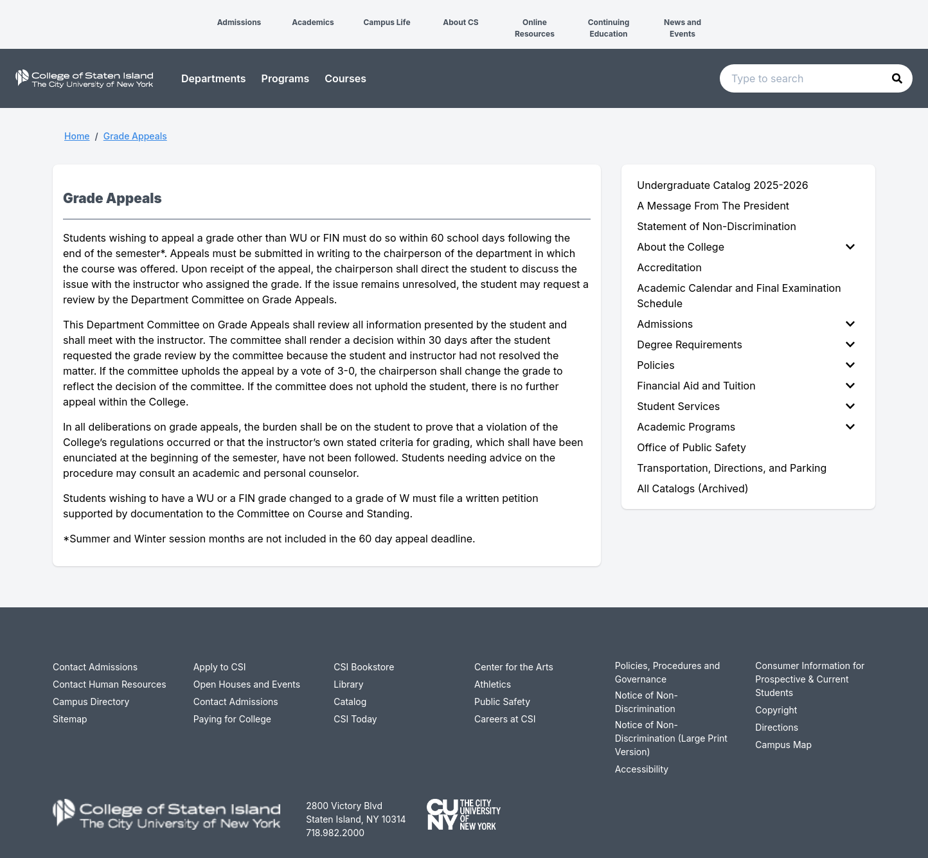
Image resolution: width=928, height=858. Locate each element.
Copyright (776, 709)
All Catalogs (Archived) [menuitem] (692, 488)
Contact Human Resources (109, 684)
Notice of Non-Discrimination (646, 702)
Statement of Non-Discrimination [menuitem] (716, 226)
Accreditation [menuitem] (669, 267)
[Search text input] (816, 78)
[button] (10, 11)
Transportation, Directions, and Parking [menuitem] (731, 467)
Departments (213, 78)
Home (77, 135)
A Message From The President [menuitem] (713, 205)
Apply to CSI (219, 666)
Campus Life (386, 22)
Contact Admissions (95, 666)
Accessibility (641, 769)
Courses (345, 78)
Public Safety (502, 701)
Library (348, 684)
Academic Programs (746, 426)
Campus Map (783, 744)
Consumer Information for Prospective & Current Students (809, 679)
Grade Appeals (135, 135)
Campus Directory (91, 701)
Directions (776, 727)
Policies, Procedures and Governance (667, 672)
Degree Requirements (746, 344)
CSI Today (355, 718)
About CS (460, 22)
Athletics (492, 684)
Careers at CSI (504, 718)
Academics (313, 22)
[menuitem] (748, 247)
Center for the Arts (513, 666)
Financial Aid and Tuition (746, 385)
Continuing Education (609, 28)
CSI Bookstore (364, 666)
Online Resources (535, 28)
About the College (746, 246)
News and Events (682, 28)
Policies (746, 365)
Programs (286, 78)
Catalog (350, 701)
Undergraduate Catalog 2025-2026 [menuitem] (722, 185)
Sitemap (70, 718)
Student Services (746, 406)
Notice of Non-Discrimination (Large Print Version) (671, 738)
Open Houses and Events (247, 684)
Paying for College (232, 718)
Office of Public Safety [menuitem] (691, 447)
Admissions (239, 22)
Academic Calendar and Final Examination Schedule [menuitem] (739, 296)
